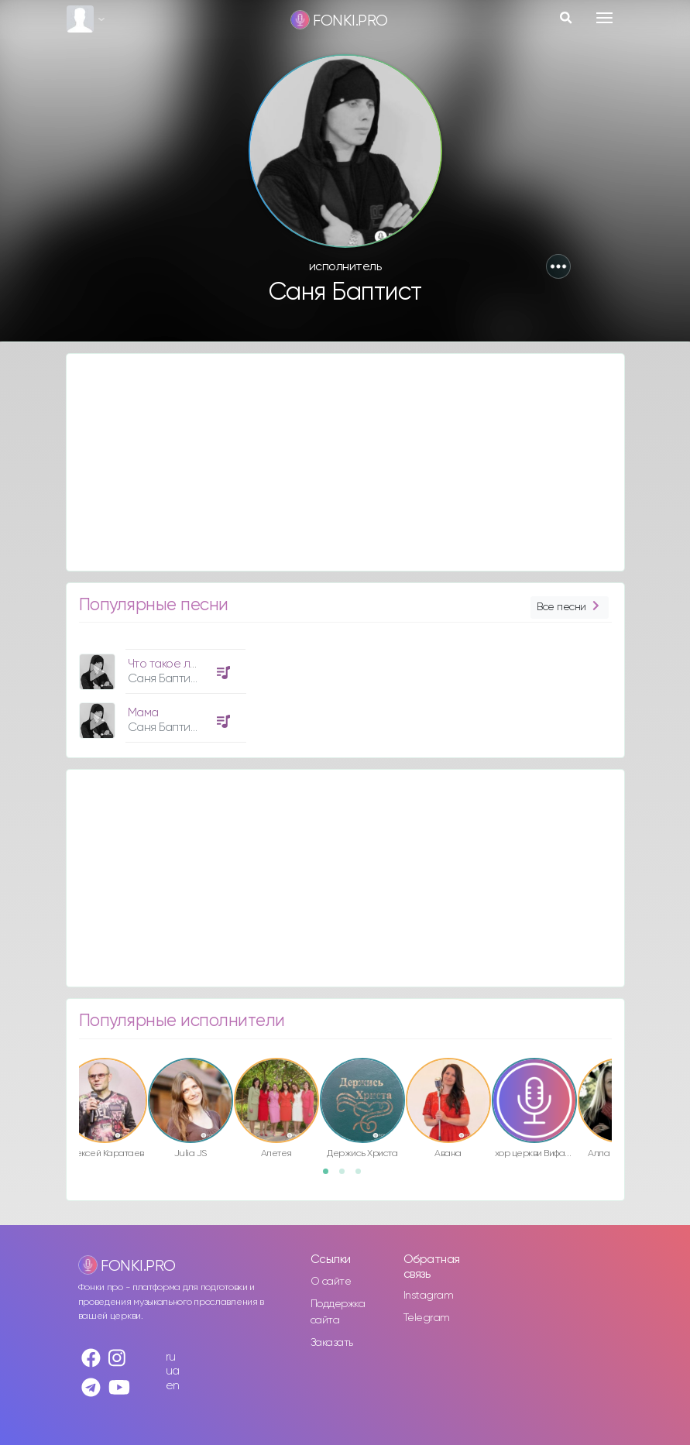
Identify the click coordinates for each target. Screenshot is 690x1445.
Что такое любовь (176, 664)
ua (173, 1371)
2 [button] (347, 1176)
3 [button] (363, 1176)
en (173, 1386)
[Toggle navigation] (604, 18)
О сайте (331, 1281)
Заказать (332, 1342)
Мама (143, 713)
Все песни (569, 607)
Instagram (428, 1295)
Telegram (426, 1318)
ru (171, 1357)
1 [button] (330, 1176)
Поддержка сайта (338, 1312)
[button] (558, 266)
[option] (160, 690)
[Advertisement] (345, 462)
